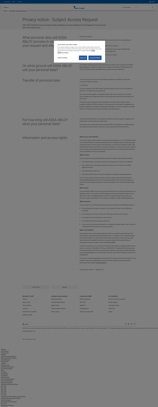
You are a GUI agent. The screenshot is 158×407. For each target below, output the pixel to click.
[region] (79, 52)
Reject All (83, 57)
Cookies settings (62, 57)
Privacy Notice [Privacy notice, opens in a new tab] (64, 52)
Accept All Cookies (95, 57)
